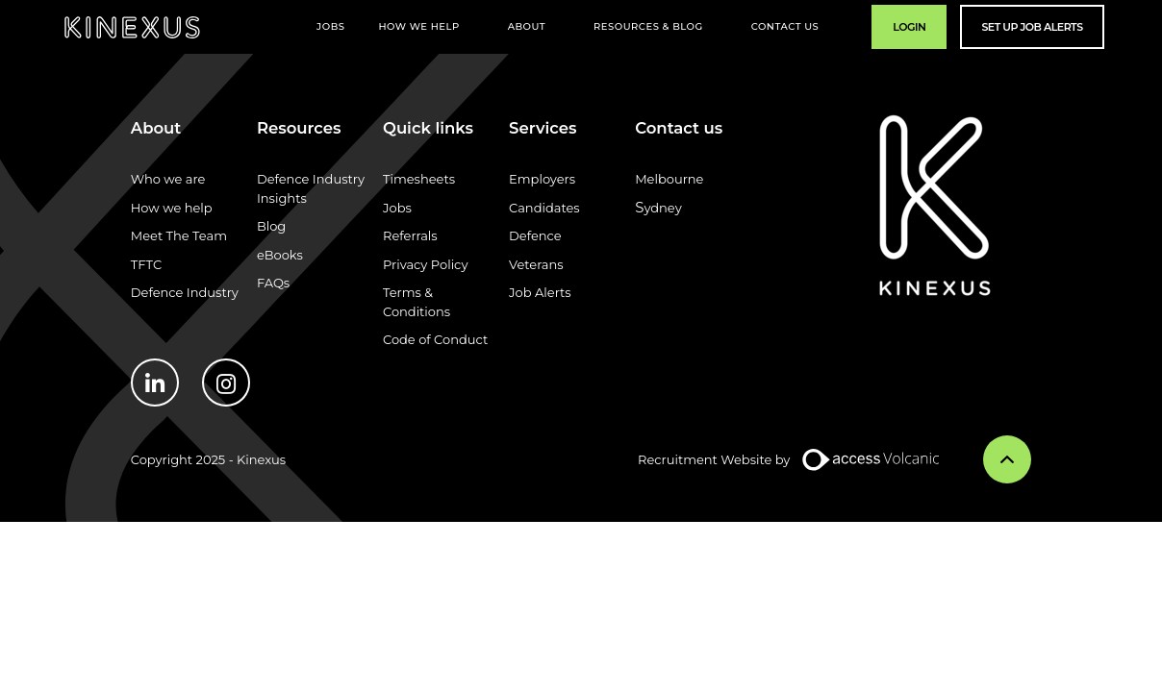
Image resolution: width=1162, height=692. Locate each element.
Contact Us (785, 26)
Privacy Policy (425, 264)
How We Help (418, 26)
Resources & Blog (648, 26)
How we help (172, 207)
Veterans (536, 264)
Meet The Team (179, 235)
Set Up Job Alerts (1031, 27)
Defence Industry (185, 292)
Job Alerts (540, 292)
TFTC (146, 264)
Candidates (544, 207)
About (526, 26)
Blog (271, 226)
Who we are (168, 178)
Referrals (410, 235)
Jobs (330, 26)
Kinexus (132, 27)
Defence (535, 235)
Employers (542, 178)
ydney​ (662, 207)
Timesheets (419, 178)
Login (909, 27)
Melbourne (669, 178)
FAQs (273, 282)
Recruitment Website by (714, 459)
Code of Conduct (435, 339)
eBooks (280, 254)
